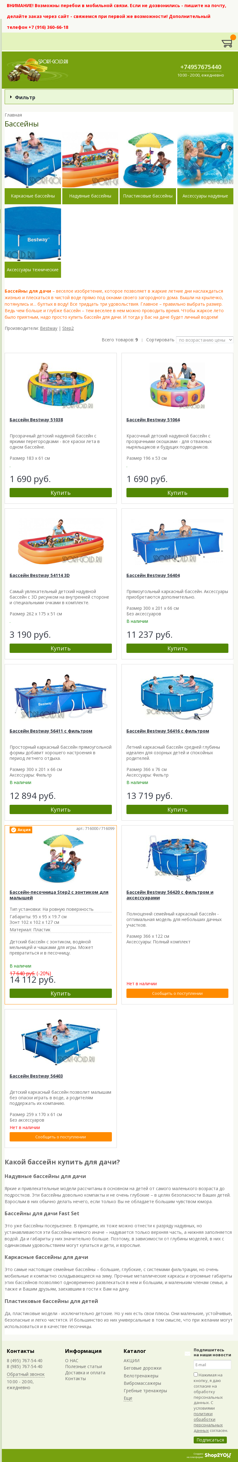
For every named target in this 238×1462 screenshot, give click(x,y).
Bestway (48, 328)
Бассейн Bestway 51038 (36, 420)
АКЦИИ (131, 1360)
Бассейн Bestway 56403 (36, 1076)
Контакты (20, 1350)
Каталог (135, 1350)
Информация (83, 1350)
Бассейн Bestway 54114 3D (40, 575)
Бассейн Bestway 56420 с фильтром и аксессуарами (170, 895)
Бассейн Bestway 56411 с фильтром (51, 731)
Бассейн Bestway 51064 (153, 420)
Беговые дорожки (142, 1368)
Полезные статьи (83, 1366)
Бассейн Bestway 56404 (153, 575)
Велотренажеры (141, 1376)
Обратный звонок (26, 1374)
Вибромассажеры (142, 1383)
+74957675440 (200, 67)
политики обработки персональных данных (208, 1422)
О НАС (71, 1360)
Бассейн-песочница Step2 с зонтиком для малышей (59, 895)
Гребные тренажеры (145, 1390)
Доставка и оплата (85, 1373)
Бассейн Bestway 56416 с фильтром (167, 731)
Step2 (68, 328)
